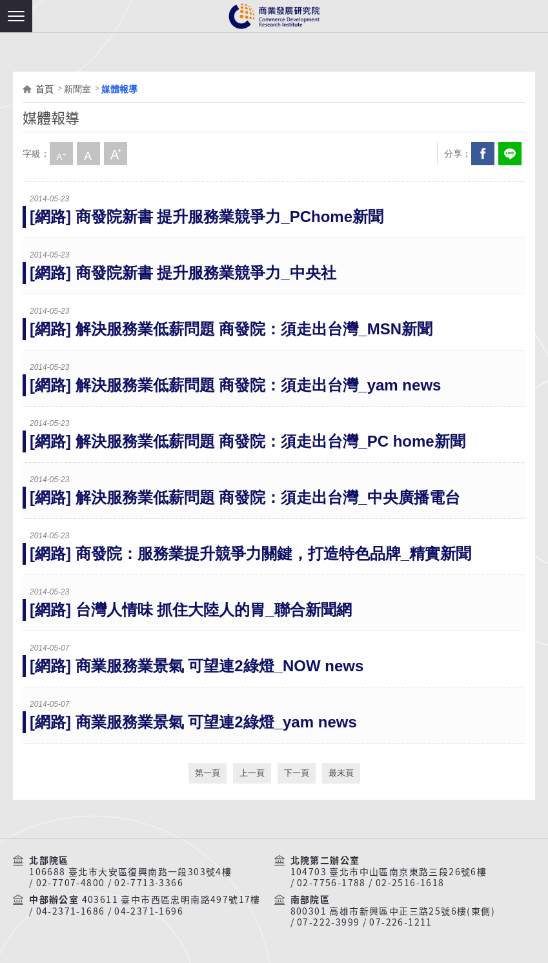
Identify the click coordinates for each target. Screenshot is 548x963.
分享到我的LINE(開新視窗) (510, 153)
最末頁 (341, 773)
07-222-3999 (328, 922)
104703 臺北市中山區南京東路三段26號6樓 (388, 872)
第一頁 (207, 773)
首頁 (45, 89)
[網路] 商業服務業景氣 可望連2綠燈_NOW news (196, 665)
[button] (16, 16)
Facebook (482, 153)
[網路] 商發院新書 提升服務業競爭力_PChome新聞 (206, 216)
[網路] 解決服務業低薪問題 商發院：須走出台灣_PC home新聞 (247, 441)
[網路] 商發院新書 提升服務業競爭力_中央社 (183, 272)
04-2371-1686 (70, 911)
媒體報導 (119, 89)
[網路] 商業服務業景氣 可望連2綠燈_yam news (193, 722)
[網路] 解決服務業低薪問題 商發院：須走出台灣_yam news (235, 385)
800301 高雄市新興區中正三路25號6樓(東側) (392, 911)
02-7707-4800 (70, 883)
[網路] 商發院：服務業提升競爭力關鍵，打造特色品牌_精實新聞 (250, 553)
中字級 (88, 153)
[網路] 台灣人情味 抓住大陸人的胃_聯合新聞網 (191, 609)
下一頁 (296, 773)
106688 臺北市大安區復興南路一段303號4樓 (130, 872)
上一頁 (252, 773)
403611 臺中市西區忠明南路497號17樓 (171, 900)
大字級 (115, 153)
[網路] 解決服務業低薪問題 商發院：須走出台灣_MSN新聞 (231, 329)
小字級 (61, 153)
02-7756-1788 (331, 883)
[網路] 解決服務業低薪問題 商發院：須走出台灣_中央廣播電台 (245, 497)
